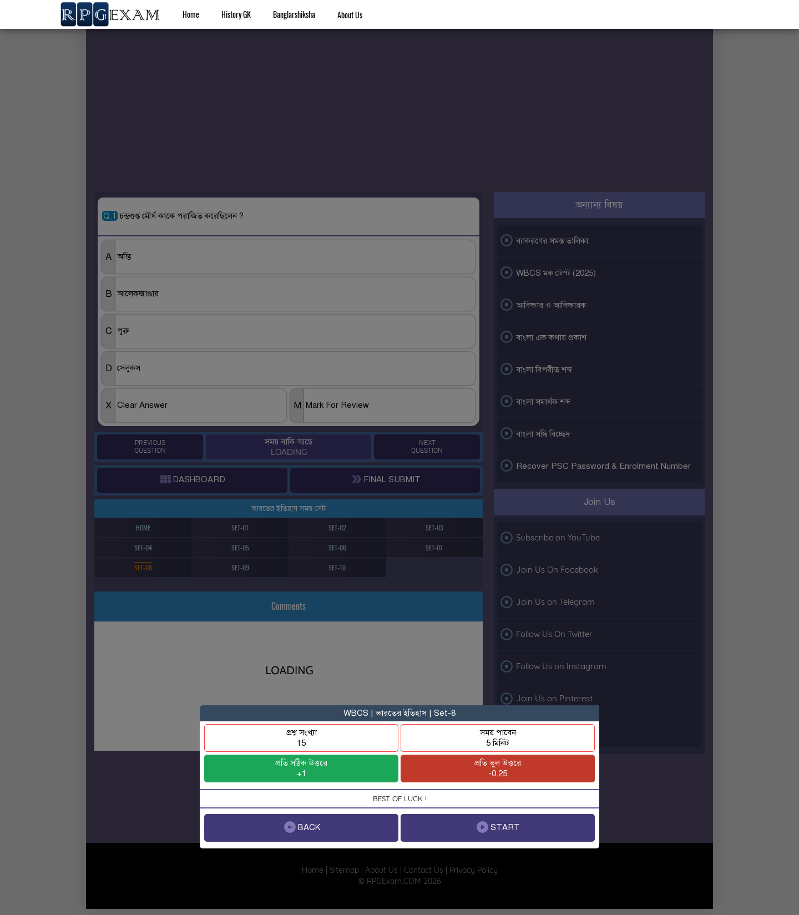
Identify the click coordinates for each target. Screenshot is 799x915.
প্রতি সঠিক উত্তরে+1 (301, 768)
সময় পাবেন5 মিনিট (498, 737)
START (498, 827)
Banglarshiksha (294, 14)
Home (191, 14)
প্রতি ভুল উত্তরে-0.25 (497, 768)
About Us (349, 15)
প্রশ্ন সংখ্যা (301, 737)
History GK (236, 14)
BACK (301, 827)
